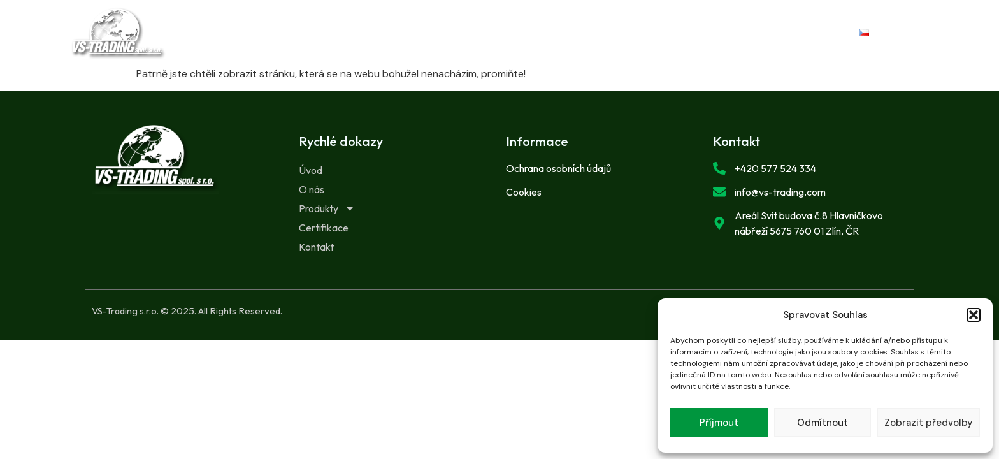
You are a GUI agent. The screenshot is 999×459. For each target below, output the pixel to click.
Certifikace (572, 33)
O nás (397, 33)
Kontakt (656, 33)
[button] (973, 315)
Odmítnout (822, 422)
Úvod (335, 33)
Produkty (477, 33)
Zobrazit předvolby (928, 422)
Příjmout (719, 422)
